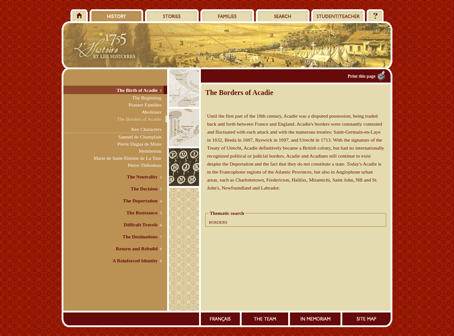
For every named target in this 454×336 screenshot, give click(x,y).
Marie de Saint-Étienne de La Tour (127, 158)
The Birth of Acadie (137, 90)
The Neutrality (142, 176)
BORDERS (218, 222)
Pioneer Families (145, 104)
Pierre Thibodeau (144, 165)
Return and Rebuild (136, 248)
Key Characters (146, 129)
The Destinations (139, 236)
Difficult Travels (140, 224)
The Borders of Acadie (139, 119)
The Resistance (142, 212)
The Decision (144, 188)
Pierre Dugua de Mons (139, 143)
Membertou (150, 151)
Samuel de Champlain (139, 136)
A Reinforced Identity (135, 260)
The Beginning (146, 97)
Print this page (362, 76)
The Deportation (140, 200)
